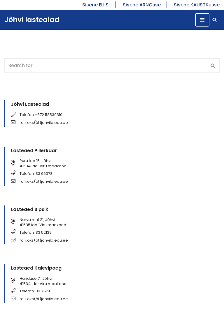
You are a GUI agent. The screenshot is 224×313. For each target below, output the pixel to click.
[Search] (214, 19)
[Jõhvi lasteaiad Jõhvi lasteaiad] (32, 20)
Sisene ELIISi (96, 4)
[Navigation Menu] (202, 20)
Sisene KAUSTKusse (197, 4)
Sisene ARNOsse (142, 4)
